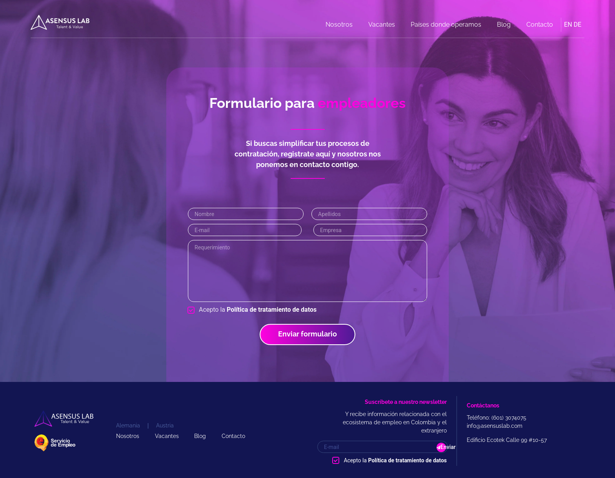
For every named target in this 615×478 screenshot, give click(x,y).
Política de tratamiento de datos (272, 309)
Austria (165, 425)
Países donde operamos (446, 24)
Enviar (443, 447)
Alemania (128, 425)
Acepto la (258, 309)
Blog (504, 24)
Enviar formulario (307, 334)
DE (578, 24)
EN (568, 24)
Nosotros (339, 24)
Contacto (539, 24)
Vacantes (381, 24)
